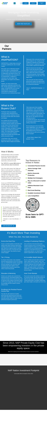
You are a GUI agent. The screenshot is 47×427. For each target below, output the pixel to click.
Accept (23, 420)
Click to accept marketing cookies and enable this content (8, 353)
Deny (23, 424)
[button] (45, 411)
